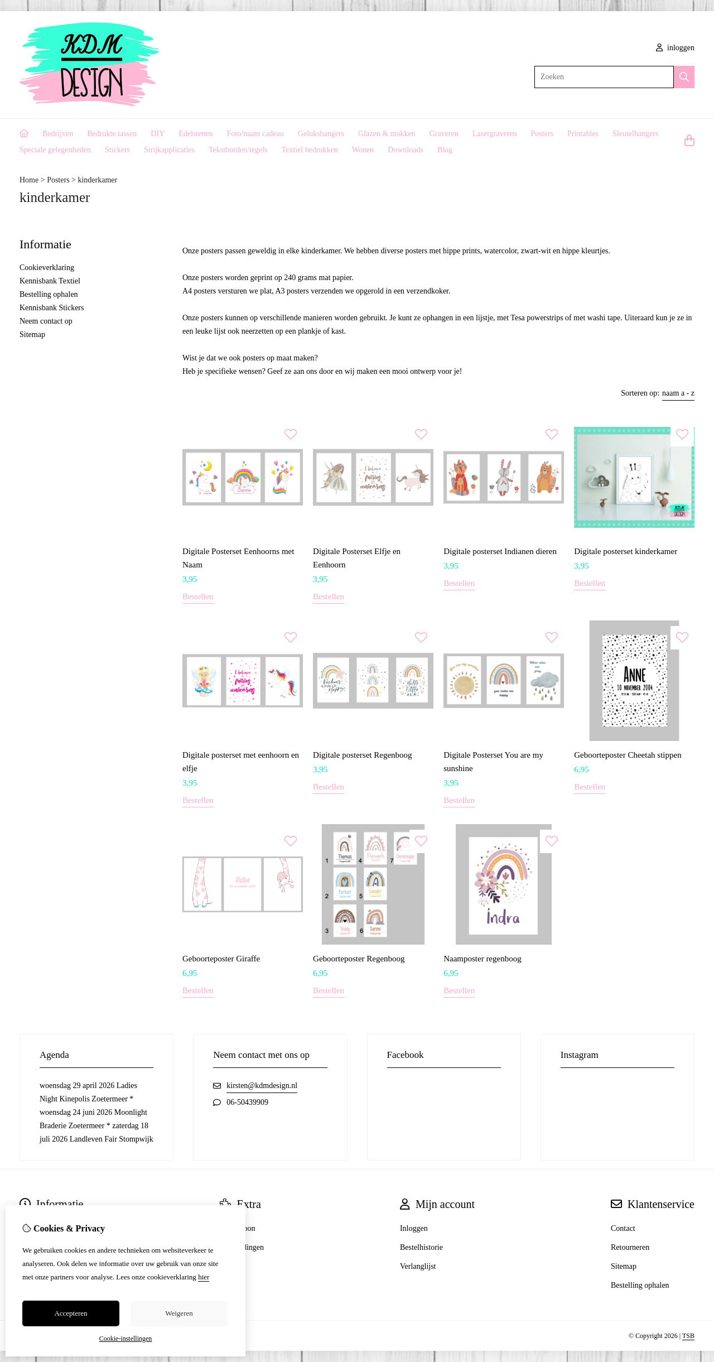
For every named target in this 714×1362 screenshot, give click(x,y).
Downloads (405, 150)
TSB (688, 1336)
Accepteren (70, 1313)
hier (203, 1277)
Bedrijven (57, 133)
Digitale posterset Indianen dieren (500, 551)
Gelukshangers (321, 133)
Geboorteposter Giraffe (221, 958)
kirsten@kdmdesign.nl (261, 1085)
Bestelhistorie (421, 1247)
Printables (583, 133)
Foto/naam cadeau (255, 133)
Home (29, 180)
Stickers (117, 150)
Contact (623, 1228)
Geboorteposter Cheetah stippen (627, 754)
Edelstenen (195, 133)
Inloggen (414, 1228)
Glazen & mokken (387, 133)
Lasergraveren (494, 133)
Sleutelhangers (635, 133)
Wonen (363, 150)
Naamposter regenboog (482, 958)
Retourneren (630, 1247)
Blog (444, 150)
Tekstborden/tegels (238, 150)
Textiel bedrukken (310, 150)
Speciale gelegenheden (55, 150)
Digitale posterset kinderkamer (625, 551)
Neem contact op (46, 321)
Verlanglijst (418, 1266)
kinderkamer (97, 180)
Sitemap (32, 334)
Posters (542, 133)
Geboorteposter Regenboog (359, 958)
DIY (158, 133)
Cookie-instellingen (125, 1338)
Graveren (444, 133)
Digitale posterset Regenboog (362, 754)
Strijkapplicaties (169, 150)
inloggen (675, 48)
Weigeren (178, 1313)
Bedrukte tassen (112, 133)
